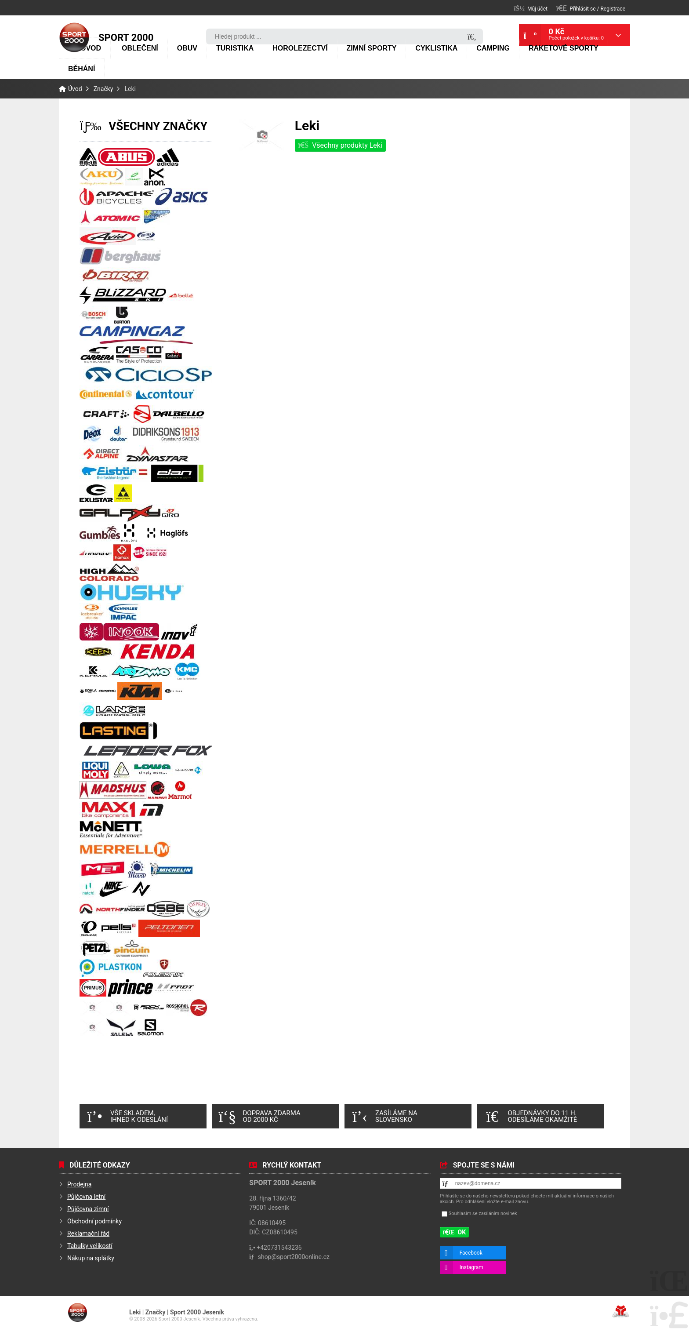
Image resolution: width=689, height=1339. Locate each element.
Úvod (74, 37)
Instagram (471, 1267)
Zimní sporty (372, 48)
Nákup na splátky (90, 1258)
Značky (103, 89)
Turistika (235, 48)
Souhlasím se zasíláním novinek (483, 1213)
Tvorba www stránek (620, 1311)
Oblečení (140, 48)
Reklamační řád (88, 1233)
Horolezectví (299, 48)
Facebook (471, 1253)
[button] (591, 8)
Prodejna (79, 1184)
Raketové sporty (563, 48)
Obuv (187, 48)
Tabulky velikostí (89, 1245)
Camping (493, 48)
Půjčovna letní (86, 1196)
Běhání (81, 69)
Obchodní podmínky (94, 1221)
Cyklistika (436, 48)
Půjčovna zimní (88, 1208)
